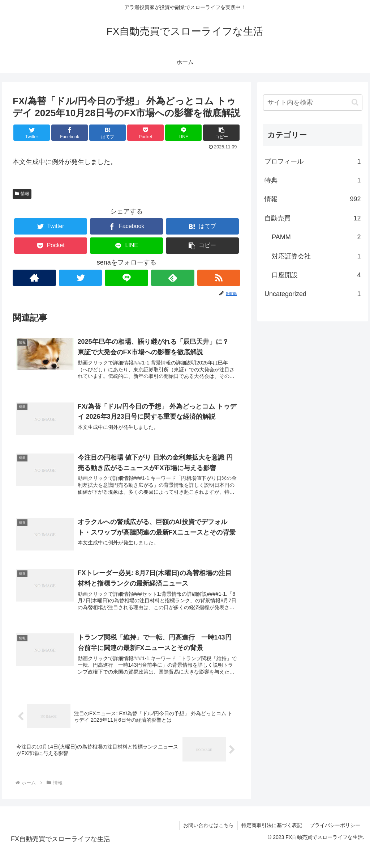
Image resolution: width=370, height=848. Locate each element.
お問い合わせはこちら (208, 825)
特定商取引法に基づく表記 (271, 825)
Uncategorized (312, 294)
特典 (312, 180)
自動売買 (312, 218)
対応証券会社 (316, 256)
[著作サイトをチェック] (34, 278)
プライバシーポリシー (335, 825)
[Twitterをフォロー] (80, 278)
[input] (312, 102)
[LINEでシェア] (183, 133)
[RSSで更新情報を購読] (219, 278)
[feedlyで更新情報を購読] (172, 278)
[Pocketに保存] (145, 133)
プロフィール (312, 161)
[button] (221, 133)
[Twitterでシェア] (31, 133)
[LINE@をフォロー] (126, 278)
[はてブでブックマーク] (107, 133)
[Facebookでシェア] (69, 133)
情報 (22, 193)
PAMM (316, 237)
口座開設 (316, 275)
